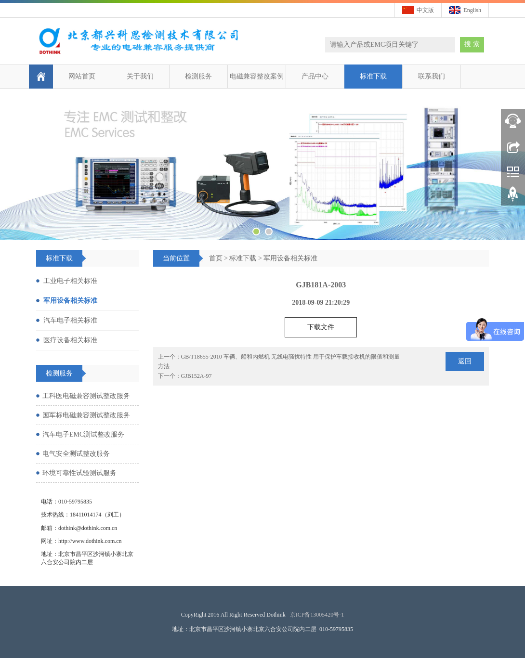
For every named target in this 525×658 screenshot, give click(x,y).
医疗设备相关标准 (70, 340)
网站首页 (81, 76)
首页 (216, 258)
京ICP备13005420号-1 (317, 614)
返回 (465, 361)
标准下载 (373, 76)
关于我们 (140, 76)
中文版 (425, 10)
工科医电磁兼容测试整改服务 (86, 396)
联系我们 (431, 76)
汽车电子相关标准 (70, 320)
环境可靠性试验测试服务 (79, 473)
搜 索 (472, 44)
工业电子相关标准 (70, 280)
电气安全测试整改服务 (76, 453)
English (472, 10)
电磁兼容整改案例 (257, 76)
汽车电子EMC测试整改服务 (83, 434)
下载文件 (320, 327)
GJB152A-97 (196, 376)
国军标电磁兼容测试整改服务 (86, 415)
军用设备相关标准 (290, 258)
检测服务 (198, 76)
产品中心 (315, 76)
